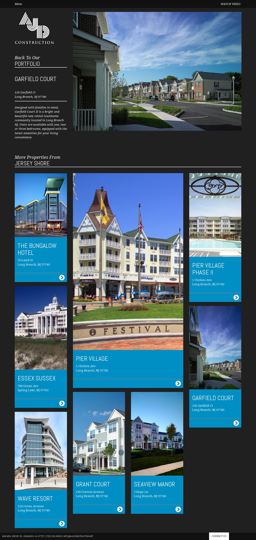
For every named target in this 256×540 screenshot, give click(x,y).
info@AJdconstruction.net (78, 536)
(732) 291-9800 (54, 536)
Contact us (219, 536)
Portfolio (27, 61)
